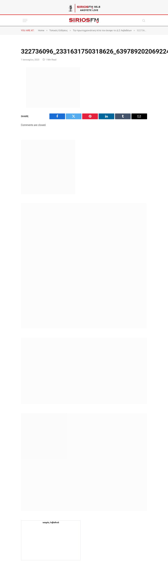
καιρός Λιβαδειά (51, 522)
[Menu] (25, 20)
